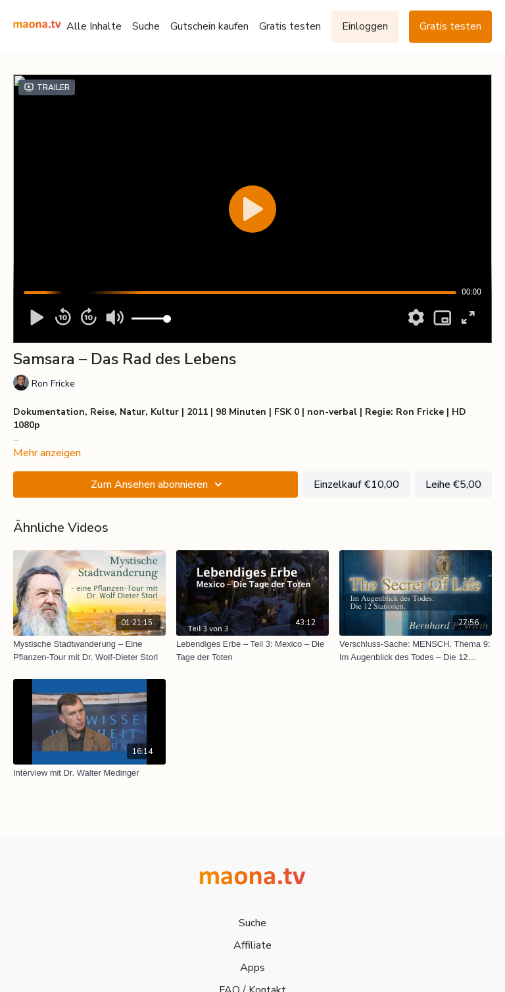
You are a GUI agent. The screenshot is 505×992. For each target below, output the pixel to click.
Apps (252, 967)
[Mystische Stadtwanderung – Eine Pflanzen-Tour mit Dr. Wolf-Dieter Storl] (89, 650)
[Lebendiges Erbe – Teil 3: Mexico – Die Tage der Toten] (252, 650)
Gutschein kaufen (209, 26)
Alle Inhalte (94, 26)
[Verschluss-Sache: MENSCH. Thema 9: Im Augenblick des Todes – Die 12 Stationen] (415, 650)
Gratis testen (290, 26)
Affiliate (252, 945)
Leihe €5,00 (453, 484)
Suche (146, 26)
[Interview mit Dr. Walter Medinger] (89, 773)
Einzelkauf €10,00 (356, 484)
